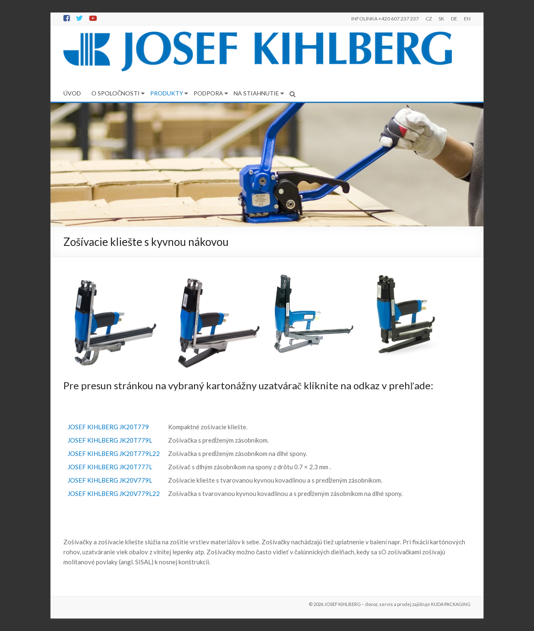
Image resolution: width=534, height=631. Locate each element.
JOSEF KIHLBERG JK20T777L (110, 467)
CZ (429, 18)
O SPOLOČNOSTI (115, 93)
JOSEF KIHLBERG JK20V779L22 (114, 493)
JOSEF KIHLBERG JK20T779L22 (114, 453)
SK (441, 18)
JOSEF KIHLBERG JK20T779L (110, 440)
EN (467, 18)
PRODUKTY (166, 93)
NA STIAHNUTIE (256, 93)
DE (454, 18)
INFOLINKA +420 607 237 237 (385, 18)
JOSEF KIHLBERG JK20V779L (110, 480)
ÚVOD (72, 93)
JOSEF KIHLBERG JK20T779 (108, 427)
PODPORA (208, 93)
